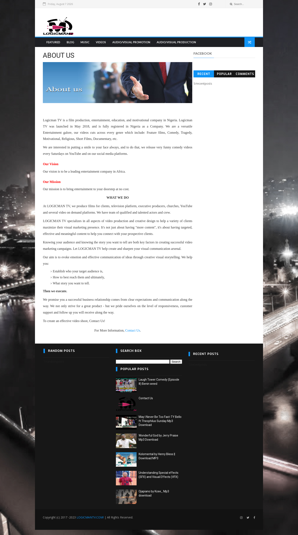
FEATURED (53, 42)
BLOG (70, 42)
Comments (244, 75)
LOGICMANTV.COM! (90, 522)
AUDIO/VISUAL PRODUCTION (176, 42)
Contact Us (128, 335)
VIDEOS (101, 42)
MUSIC (85, 42)
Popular (223, 75)
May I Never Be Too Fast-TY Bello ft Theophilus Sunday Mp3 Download (160, 426)
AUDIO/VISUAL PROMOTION (131, 42)
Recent (203, 75)
